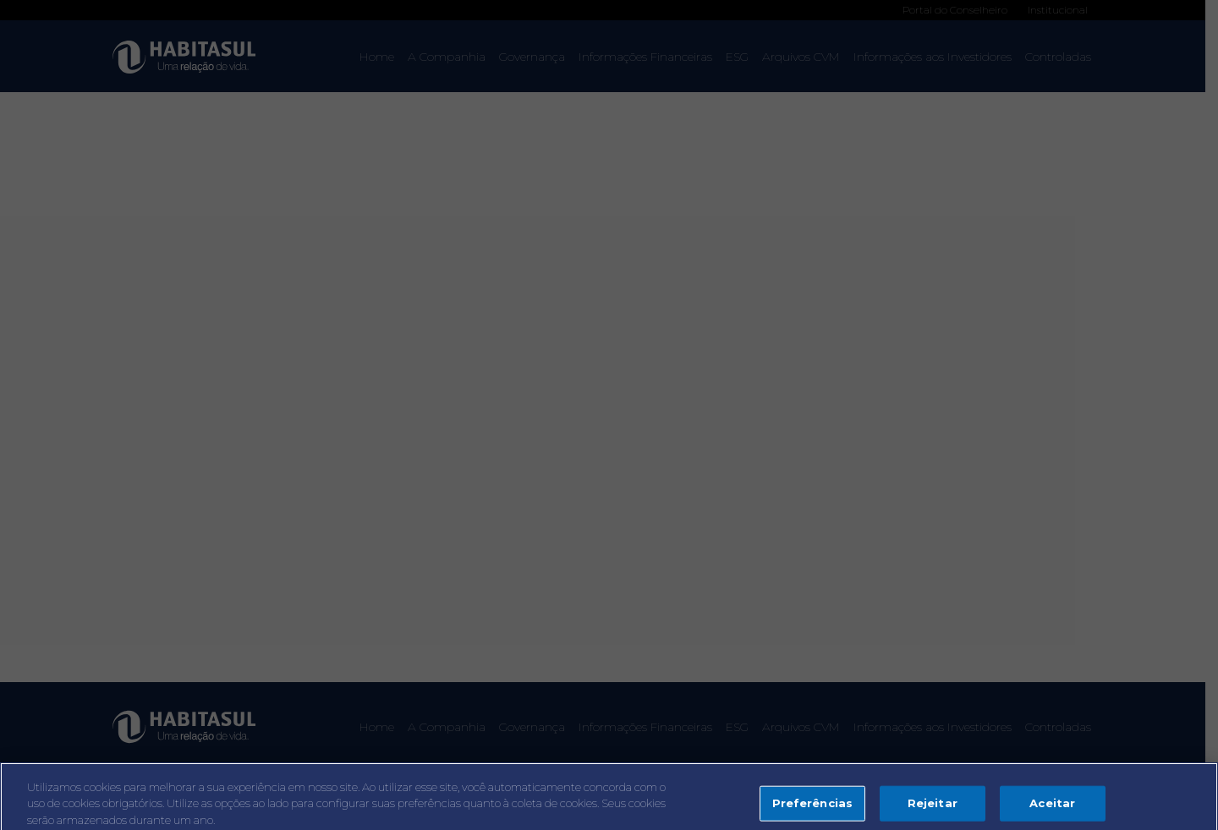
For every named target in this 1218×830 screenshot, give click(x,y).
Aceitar (1052, 807)
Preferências (812, 807)
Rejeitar (932, 807)
